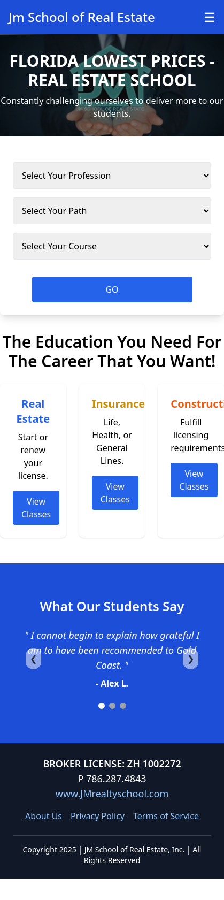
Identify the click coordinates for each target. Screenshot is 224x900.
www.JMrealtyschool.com (112, 793)
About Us (43, 816)
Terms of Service (166, 816)
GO (111, 289)
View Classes (36, 507)
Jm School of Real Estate (82, 17)
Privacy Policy (98, 816)
